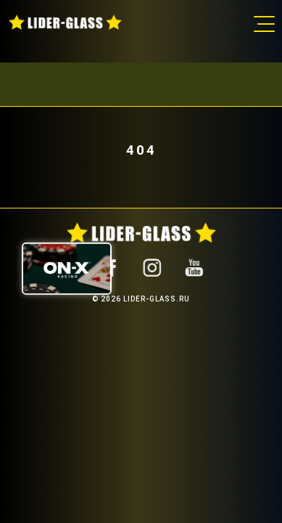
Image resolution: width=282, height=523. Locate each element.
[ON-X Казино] (67, 268)
